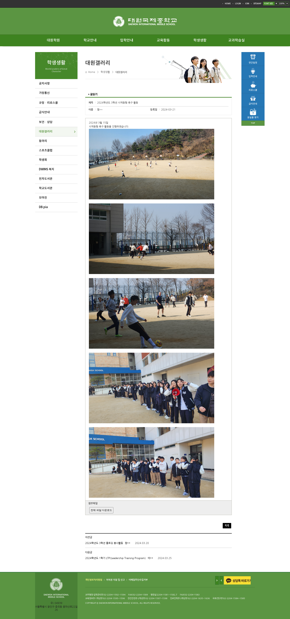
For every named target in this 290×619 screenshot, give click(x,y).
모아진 (43, 197)
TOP (253, 123)
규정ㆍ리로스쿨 (48, 103)
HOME (228, 3)
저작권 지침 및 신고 (115, 580)
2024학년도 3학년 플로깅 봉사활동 (104, 543)
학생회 (43, 160)
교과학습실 (236, 40)
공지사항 (44, 83)
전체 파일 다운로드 (101, 510)
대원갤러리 (45, 131)
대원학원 (53, 40)
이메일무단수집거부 (138, 580)
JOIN (247, 3)
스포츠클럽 (45, 150)
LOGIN (238, 3)
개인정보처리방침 (93, 580)
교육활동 (163, 40)
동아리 (43, 141)
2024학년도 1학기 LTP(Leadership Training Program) (115, 558)
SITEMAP (257, 3)
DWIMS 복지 (46, 169)
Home (91, 72)
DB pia (43, 207)
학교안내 (90, 40)
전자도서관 (45, 178)
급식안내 (44, 112)
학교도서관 (45, 188)
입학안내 (126, 40)
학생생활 (200, 40)
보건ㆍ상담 (45, 122)
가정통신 (44, 93)
